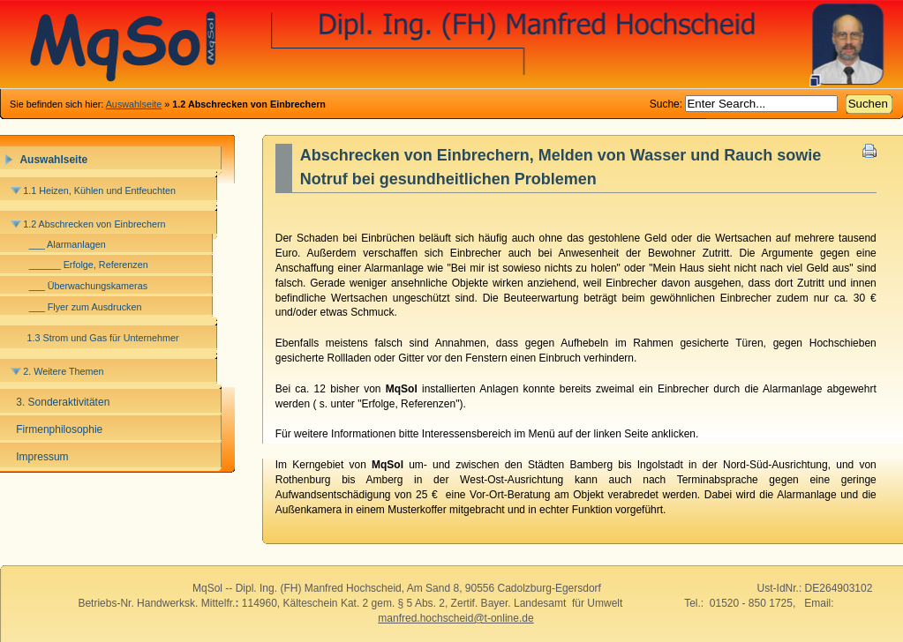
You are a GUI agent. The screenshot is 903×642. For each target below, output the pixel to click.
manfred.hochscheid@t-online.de (455, 618)
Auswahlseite (134, 104)
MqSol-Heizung (451, 44)
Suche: (668, 104)
